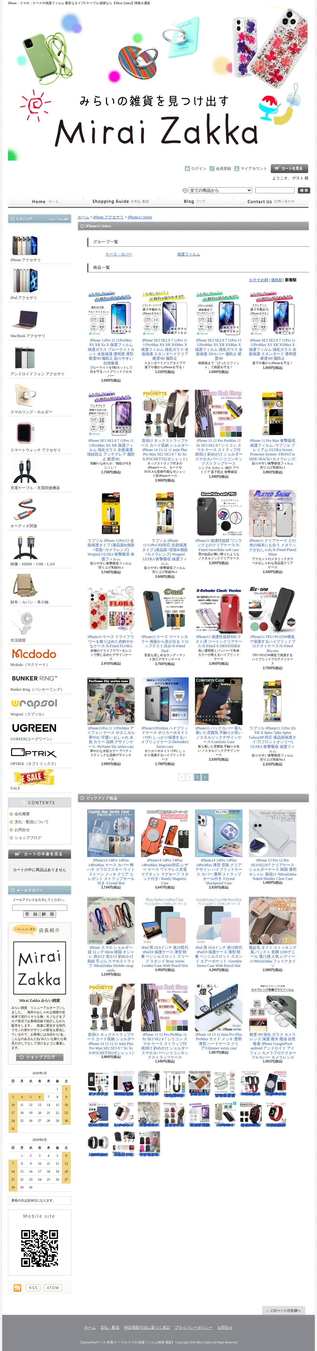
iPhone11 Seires (140, 217)
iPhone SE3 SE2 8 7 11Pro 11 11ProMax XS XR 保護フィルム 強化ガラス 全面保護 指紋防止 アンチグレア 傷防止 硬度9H (111, 425)
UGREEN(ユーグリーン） (34, 730)
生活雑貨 (25, 625)
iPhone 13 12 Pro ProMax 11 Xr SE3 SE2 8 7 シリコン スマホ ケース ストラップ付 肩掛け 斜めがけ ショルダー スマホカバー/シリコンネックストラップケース (219, 428)
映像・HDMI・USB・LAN (32, 549)
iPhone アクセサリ (25, 245)
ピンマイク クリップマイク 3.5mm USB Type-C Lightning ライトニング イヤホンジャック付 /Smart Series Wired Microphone (149, 1083)
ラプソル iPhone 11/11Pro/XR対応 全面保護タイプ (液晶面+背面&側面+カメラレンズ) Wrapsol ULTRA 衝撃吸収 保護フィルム (165, 528)
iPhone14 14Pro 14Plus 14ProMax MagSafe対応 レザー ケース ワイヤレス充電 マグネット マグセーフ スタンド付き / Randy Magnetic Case (165, 847)
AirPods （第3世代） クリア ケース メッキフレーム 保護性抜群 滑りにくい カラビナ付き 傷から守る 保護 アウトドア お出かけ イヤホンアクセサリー (225, 1084)
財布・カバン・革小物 (29, 587)
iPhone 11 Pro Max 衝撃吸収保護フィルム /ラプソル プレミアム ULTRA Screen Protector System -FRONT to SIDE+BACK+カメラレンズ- (272, 425)
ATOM (53, 1287)
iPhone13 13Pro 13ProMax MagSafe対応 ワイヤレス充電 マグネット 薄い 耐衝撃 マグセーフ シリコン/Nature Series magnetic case (276, 1083)
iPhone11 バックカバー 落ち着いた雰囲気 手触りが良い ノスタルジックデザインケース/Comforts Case (219, 710)
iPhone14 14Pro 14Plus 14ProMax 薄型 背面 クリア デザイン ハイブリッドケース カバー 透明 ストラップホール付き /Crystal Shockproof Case (219, 847)
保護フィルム (188, 254)
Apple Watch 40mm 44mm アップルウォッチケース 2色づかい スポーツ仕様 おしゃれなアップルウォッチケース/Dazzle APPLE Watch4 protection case (250, 1114)
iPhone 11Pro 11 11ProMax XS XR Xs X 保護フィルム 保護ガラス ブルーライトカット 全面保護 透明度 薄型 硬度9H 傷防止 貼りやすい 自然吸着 (111, 327)
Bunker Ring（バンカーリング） (37, 681)
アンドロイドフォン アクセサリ (37, 359)
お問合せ (271, 202)
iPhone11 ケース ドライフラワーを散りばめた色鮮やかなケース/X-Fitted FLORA (111, 617)
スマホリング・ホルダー (31, 397)
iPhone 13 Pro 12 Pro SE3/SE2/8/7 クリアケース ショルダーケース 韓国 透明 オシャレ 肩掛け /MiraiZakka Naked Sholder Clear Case (272, 845)
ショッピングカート (289, 168)
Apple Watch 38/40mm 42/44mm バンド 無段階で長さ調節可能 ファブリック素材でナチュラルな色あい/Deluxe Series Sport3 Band (276, 1114)
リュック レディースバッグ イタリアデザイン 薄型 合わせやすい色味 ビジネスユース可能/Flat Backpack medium (149, 1144)
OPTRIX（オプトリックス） (34, 755)
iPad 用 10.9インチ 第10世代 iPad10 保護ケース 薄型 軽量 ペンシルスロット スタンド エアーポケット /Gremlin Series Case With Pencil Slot (219, 932)
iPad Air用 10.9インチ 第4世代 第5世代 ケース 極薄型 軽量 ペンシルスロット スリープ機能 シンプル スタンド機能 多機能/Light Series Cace (124, 1083)
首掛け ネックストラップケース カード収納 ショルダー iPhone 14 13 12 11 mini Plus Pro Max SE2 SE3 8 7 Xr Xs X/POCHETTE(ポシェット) (165, 425)
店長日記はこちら (40, 1057)
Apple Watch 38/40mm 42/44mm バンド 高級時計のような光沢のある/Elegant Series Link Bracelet (98, 1144)
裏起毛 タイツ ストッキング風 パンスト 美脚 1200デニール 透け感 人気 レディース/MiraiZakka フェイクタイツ (272, 932)
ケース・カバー (119, 254)
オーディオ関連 (25, 511)
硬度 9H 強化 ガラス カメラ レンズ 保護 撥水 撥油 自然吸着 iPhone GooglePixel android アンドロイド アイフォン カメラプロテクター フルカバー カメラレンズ (272, 1022)
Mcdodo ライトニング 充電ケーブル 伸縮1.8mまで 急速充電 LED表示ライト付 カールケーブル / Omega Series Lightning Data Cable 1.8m (174, 1084)
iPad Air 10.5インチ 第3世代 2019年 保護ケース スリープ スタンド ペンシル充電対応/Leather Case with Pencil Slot (98, 1114)
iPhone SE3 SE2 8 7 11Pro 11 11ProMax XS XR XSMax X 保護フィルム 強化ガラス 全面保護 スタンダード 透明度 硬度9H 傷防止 (272, 325)
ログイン (198, 168)
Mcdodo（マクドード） (34, 656)
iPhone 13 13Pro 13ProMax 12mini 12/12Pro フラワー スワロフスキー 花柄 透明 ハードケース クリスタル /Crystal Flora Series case (149, 1114)
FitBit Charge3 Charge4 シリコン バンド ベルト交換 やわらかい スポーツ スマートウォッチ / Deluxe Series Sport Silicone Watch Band (250, 1083)
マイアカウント (254, 168)
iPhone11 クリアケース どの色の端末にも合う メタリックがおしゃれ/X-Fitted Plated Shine (272, 523)
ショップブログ (196, 202)
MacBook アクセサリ (27, 320)
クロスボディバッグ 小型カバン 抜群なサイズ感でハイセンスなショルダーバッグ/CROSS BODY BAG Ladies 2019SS (174, 1114)
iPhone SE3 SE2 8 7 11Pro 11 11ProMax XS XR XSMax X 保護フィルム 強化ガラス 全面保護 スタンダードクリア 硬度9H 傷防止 (165, 325)
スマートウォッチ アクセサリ (35, 435)
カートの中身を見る (39, 854)
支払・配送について (120, 202)
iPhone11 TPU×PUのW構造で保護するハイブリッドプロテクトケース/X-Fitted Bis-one (272, 619)
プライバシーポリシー (194, 1327)
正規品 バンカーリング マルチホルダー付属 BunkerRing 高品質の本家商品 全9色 (124, 1144)
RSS (33, 1287)
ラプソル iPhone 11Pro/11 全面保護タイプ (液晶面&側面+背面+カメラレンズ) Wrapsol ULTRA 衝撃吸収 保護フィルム (111, 525)
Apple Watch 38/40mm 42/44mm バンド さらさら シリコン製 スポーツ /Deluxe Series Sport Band (124, 1114)
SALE (34, 779)
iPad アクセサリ (25, 282)
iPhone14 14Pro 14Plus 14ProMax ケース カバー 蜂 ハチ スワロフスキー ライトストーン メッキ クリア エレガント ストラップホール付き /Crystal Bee (111, 847)
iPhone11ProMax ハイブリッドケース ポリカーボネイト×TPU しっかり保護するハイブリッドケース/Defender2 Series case (165, 713)
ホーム (45, 202)
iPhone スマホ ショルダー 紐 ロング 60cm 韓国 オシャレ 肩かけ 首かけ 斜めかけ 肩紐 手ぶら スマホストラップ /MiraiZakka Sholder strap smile (111, 935)
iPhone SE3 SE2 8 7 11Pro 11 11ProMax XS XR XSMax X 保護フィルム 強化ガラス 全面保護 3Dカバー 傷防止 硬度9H (219, 325)
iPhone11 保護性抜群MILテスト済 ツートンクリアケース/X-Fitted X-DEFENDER (219, 617)
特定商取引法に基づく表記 (147, 1327)
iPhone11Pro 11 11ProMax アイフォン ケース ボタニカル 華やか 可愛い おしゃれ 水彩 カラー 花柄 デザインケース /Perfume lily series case (111, 713)
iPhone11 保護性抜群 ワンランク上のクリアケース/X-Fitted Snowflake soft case (219, 521)
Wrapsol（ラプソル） (34, 705)
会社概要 (22, 814)
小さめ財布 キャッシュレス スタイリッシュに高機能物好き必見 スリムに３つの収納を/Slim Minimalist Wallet (200, 1083)
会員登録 (223, 168)
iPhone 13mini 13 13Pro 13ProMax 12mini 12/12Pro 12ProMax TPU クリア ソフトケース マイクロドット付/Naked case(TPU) (225, 1114)
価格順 (276, 280)
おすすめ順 (258, 280)
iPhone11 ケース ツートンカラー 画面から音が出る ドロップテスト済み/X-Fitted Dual (165, 619)
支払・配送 (110, 1327)
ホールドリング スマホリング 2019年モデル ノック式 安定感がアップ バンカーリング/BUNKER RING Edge (98, 1083)
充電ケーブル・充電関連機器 (35, 473)
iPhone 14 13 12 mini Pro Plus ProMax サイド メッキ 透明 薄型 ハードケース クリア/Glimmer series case (219, 1017)
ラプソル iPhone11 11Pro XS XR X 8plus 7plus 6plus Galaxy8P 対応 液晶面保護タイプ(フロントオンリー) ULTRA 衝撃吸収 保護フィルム (272, 715)
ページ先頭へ (283, 1310)
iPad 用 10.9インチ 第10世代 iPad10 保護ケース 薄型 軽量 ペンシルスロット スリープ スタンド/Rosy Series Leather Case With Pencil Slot (165, 932)
